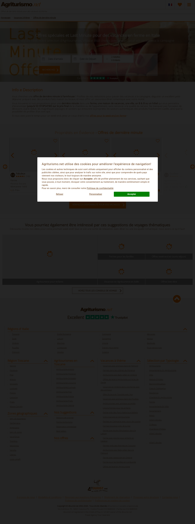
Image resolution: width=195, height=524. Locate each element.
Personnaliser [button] (95, 194)
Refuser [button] (59, 194)
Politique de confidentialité (100, 188)
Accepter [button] (131, 194)
